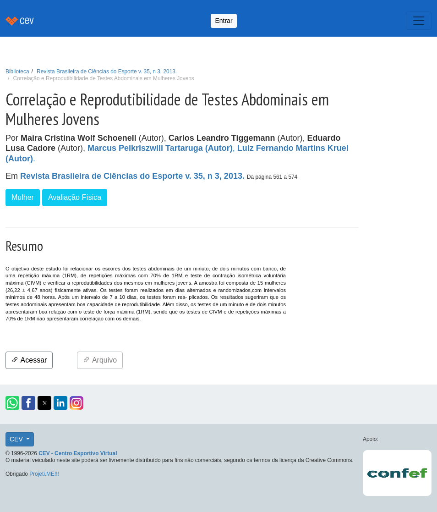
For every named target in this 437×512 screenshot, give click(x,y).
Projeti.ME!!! (44, 474)
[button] (12, 403)
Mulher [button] (22, 197)
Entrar (223, 20)
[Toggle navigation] (419, 20)
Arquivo (100, 360)
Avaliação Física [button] (74, 197)
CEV (17, 439)
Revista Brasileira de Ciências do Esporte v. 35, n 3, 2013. (107, 71)
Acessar (29, 360)
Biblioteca (17, 71)
